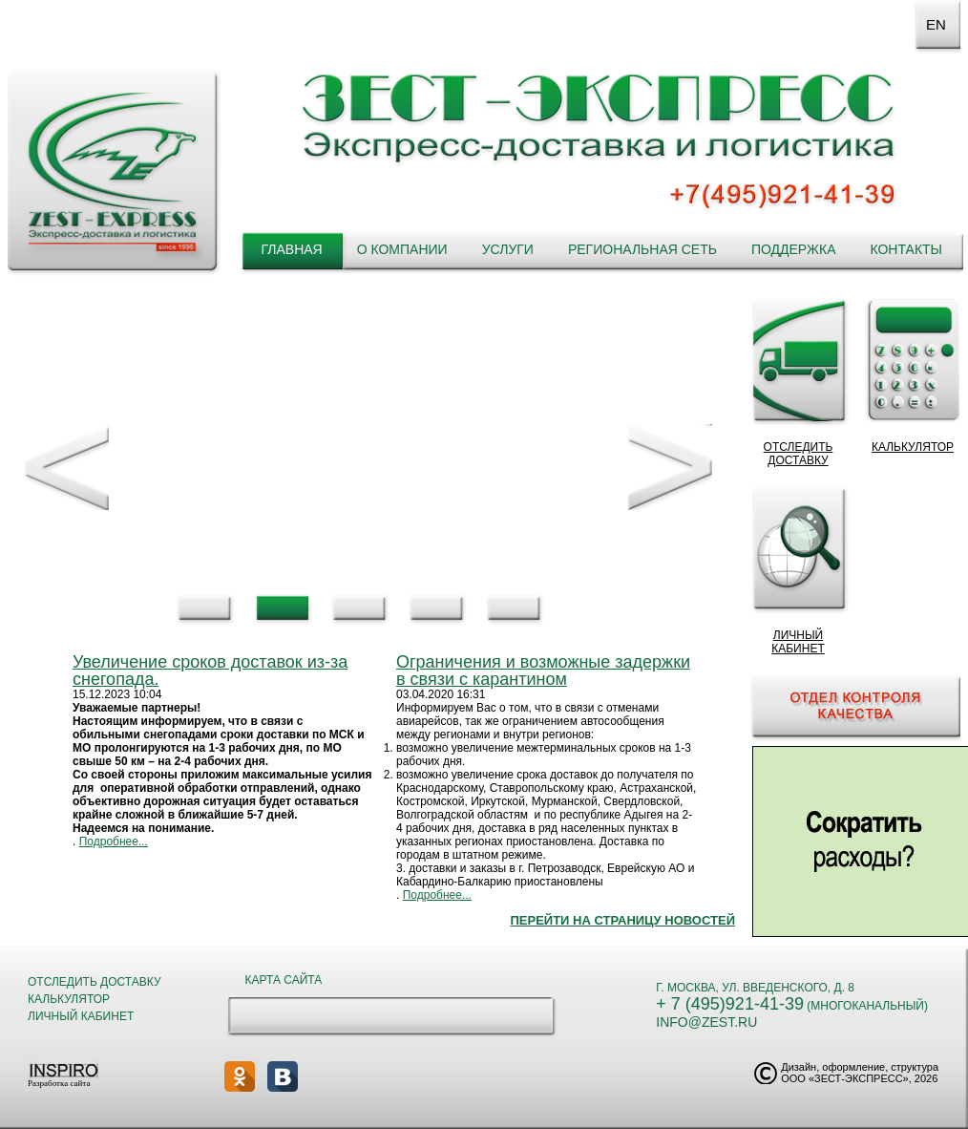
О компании (402, 249)
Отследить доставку (94, 982)
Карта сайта (284, 980)
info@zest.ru (706, 1022)
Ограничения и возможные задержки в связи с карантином (543, 670)
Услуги (508, 249)
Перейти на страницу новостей (622, 920)
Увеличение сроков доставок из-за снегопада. (210, 670)
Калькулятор (69, 999)
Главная (291, 249)
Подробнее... (113, 841)
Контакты (906, 249)
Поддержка (793, 249)
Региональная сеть (642, 249)
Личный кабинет (81, 1016)
